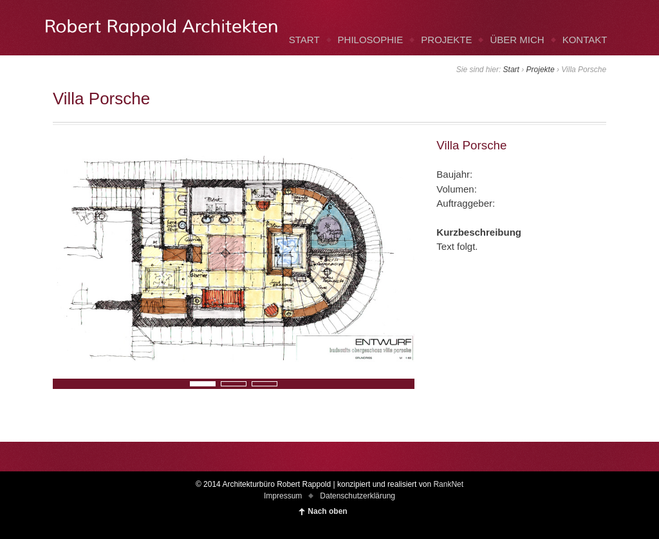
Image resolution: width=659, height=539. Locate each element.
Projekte (540, 69)
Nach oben (327, 511)
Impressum (283, 495)
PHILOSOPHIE (371, 39)
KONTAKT (585, 39)
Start (511, 69)
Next (60, 383)
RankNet (448, 484)
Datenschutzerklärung (357, 495)
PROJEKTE (446, 39)
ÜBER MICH (517, 39)
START (304, 39)
